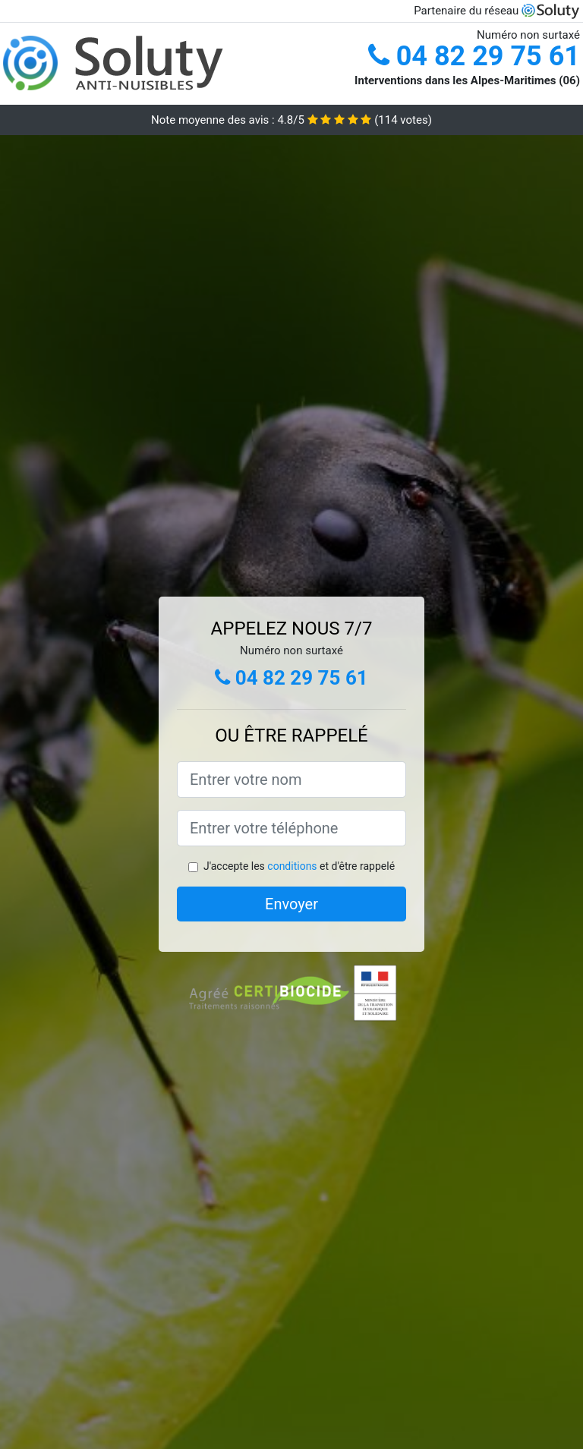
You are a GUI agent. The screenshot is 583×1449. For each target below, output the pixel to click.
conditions (292, 866)
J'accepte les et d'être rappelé (299, 866)
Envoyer (291, 904)
